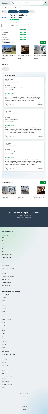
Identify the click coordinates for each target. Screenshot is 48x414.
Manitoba (4, 362)
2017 (3, 243)
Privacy (24, 409)
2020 (3, 237)
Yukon (3, 387)
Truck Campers (5, 265)
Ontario (3, 373)
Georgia (4, 325)
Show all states (5, 351)
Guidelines (24, 400)
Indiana (3, 333)
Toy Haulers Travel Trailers (8, 276)
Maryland (4, 350)
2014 (3, 245)
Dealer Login (24, 403)
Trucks (3, 262)
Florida (3, 322)
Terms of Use (24, 406)
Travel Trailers (5, 273)
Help (24, 397)
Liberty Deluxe (22, 11)
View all (43, 42)
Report (41, 104)
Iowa (3, 336)
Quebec (4, 378)
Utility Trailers (5, 260)
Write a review (15, 25)
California (4, 308)
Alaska (3, 300)
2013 (3, 248)
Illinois (3, 330)
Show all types (5, 279)
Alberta (3, 357)
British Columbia (5, 359)
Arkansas (4, 305)
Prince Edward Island (7, 376)
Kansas (3, 338)
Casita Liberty (12, 11)
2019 (3, 240)
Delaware (4, 316)
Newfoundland (5, 368)
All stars (5, 69)
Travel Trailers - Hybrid (7, 271)
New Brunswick (5, 365)
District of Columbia (6, 319)
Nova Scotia (4, 370)
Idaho (3, 327)
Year (31, 11)
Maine (3, 347)
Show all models (6, 285)
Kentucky (4, 341)
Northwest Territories (7, 384)
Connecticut (5, 314)
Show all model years (7, 254)
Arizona (3, 302)
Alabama (4, 297)
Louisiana (4, 344)
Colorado (4, 311)
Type (3, 11)
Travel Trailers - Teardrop (8, 268)
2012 (3, 251)
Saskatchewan (5, 381)
